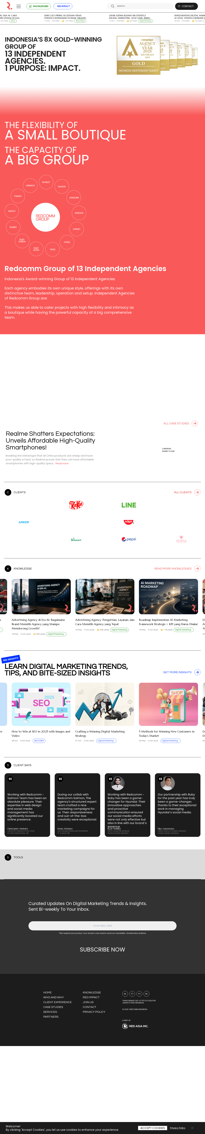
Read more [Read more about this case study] (62, 463)
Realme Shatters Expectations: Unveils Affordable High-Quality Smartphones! (51, 440)
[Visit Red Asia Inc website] (142, 1114)
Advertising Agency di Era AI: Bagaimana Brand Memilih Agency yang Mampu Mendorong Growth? (38, 631)
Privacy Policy (177, 1128)
